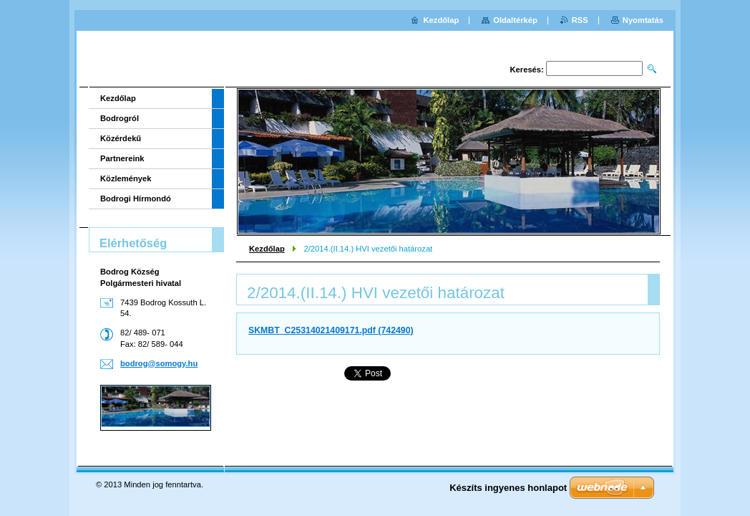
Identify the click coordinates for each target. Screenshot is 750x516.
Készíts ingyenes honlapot (508, 487)
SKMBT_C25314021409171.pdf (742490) (331, 330)
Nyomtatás (643, 20)
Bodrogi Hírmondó (135, 198)
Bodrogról (119, 118)
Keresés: (527, 69)
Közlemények (126, 178)
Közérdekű (120, 138)
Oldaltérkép (515, 20)
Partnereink (122, 158)
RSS (580, 20)
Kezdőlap (267, 248)
